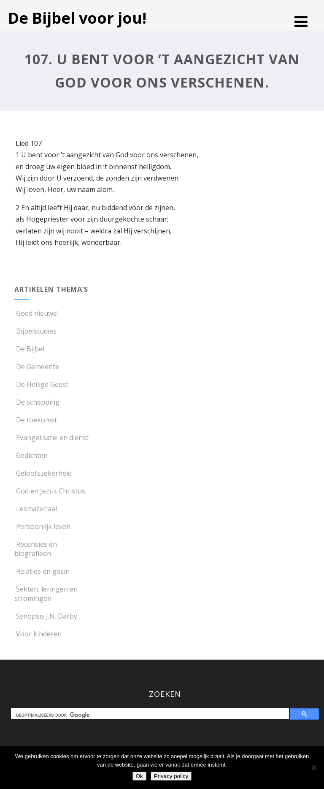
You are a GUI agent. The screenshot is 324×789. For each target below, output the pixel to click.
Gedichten (31, 455)
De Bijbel (29, 348)
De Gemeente (36, 366)
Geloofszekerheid (43, 473)
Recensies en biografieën (35, 549)
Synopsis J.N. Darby (45, 616)
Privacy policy (171, 776)
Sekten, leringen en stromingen (46, 593)
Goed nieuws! (36, 313)
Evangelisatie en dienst (51, 437)
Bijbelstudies (35, 331)
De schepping (36, 402)
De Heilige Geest (41, 384)
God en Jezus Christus (49, 491)
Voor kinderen (38, 633)
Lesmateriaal (35, 508)
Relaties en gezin (42, 571)
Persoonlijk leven (42, 526)
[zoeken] (151, 715)
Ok (139, 776)
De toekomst (35, 420)
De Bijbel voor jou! (77, 18)
